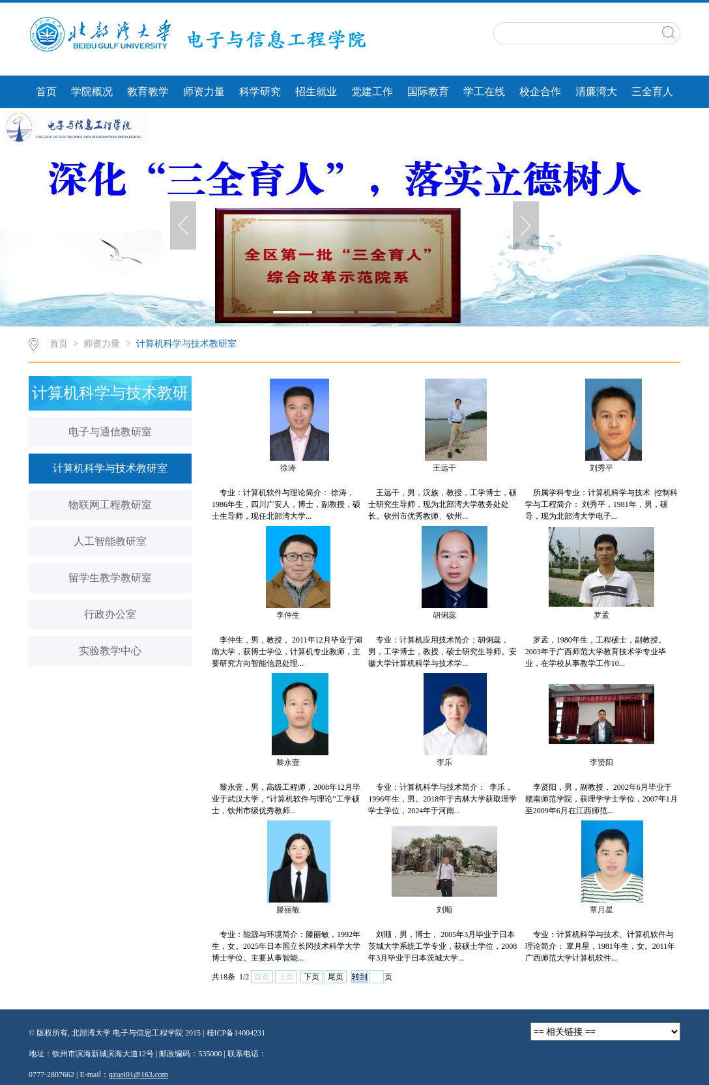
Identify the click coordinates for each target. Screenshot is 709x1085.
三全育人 (652, 91)
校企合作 (540, 91)
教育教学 (148, 91)
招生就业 (316, 91)
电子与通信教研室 (110, 431)
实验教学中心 (110, 650)
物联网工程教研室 (110, 504)
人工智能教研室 (110, 541)
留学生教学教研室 (110, 577)
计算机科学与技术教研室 (186, 344)
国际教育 (428, 91)
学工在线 (484, 91)
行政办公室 (110, 614)
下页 (311, 976)
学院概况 (92, 91)
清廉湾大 (596, 91)
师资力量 (204, 91)
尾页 (335, 976)
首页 (46, 91)
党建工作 (372, 91)
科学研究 (260, 91)
